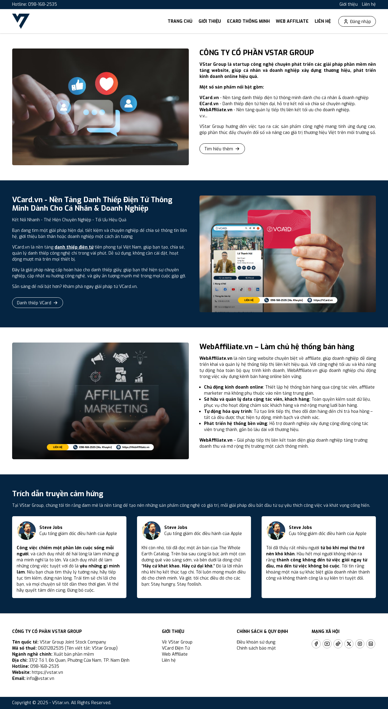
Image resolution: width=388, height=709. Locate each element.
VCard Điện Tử (176, 648)
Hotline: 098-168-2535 (34, 4)
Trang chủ (180, 21)
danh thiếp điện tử (74, 247)
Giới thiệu (349, 4)
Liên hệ (369, 4)
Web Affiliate (292, 21)
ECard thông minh (248, 21)
